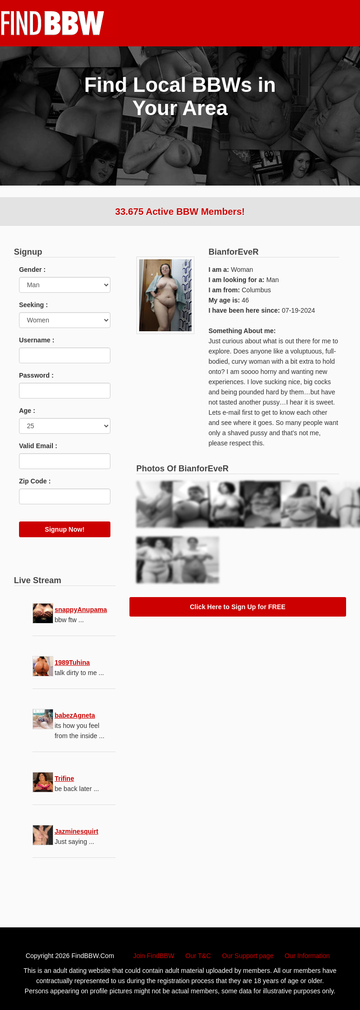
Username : (36, 340)
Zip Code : (35, 481)
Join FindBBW (153, 955)
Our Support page (247, 955)
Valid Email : (38, 446)
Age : (27, 410)
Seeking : (33, 305)
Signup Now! (65, 529)
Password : (36, 375)
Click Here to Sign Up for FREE (237, 607)
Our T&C (198, 955)
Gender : (32, 269)
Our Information (307, 955)
